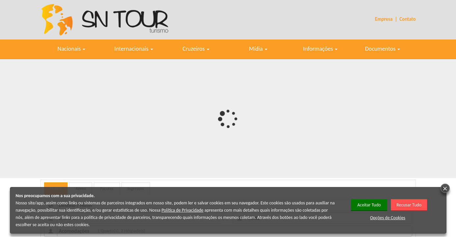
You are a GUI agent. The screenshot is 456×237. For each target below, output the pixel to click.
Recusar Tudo (408, 205)
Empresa (384, 19)
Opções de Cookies (387, 218)
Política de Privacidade (182, 210)
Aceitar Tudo (369, 205)
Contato (407, 19)
